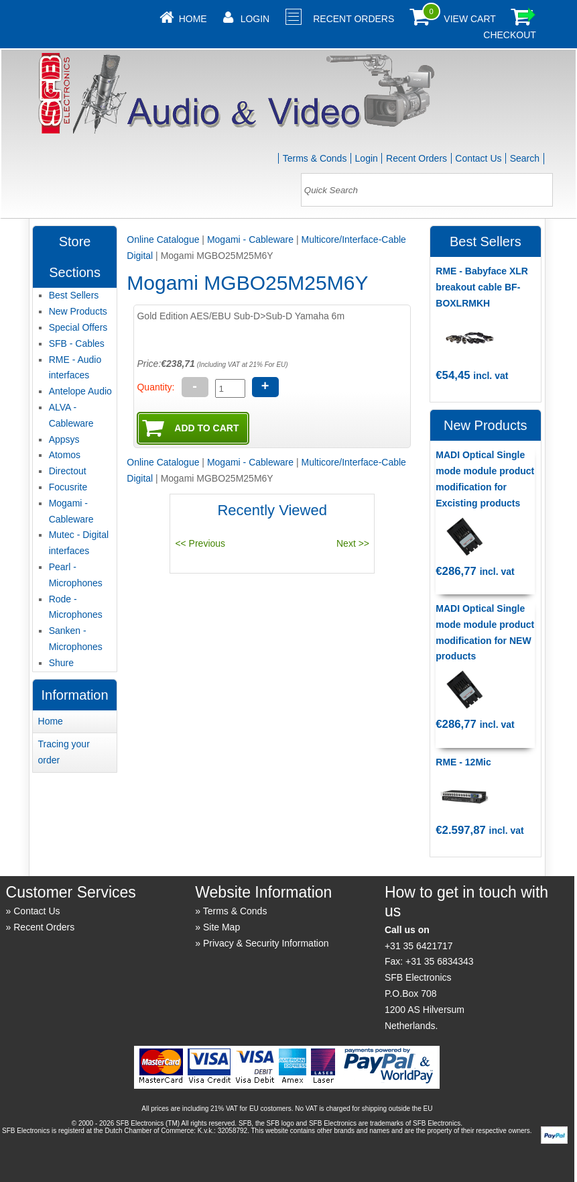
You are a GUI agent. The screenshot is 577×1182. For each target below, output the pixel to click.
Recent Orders (353, 18)
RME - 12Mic (463, 762)
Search (524, 158)
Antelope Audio (80, 391)
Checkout (509, 35)
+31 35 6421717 (419, 946)
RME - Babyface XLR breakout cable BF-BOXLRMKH (482, 287)
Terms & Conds (315, 158)
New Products (78, 311)
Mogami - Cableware (250, 239)
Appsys (64, 439)
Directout (67, 471)
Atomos (64, 454)
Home (193, 18)
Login (255, 18)
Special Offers (78, 327)
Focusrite (68, 487)
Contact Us (478, 158)
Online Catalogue (163, 239)
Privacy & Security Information (266, 943)
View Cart (470, 18)
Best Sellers (74, 295)
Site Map (221, 927)
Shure (61, 662)
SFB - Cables (77, 343)
